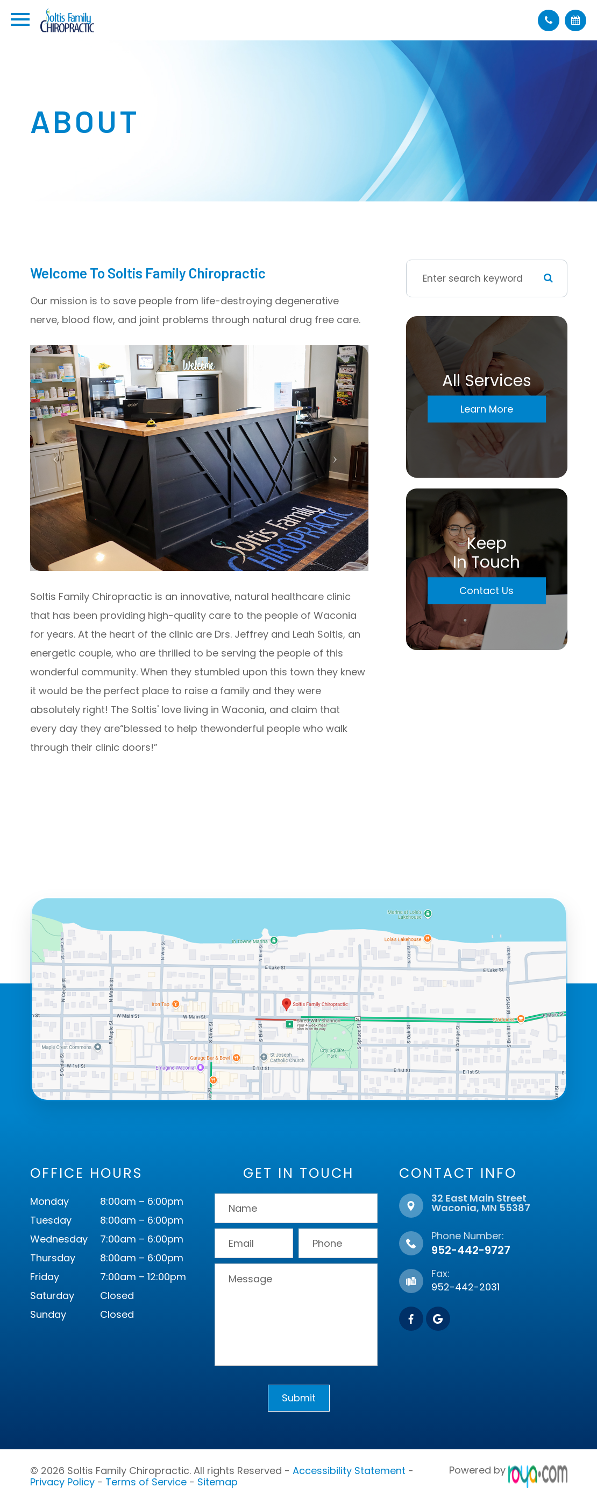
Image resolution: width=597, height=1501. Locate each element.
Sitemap (217, 1479)
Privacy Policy (62, 1479)
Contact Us (486, 590)
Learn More (486, 409)
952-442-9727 (470, 1250)
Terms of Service (146, 1479)
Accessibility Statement (349, 1470)
